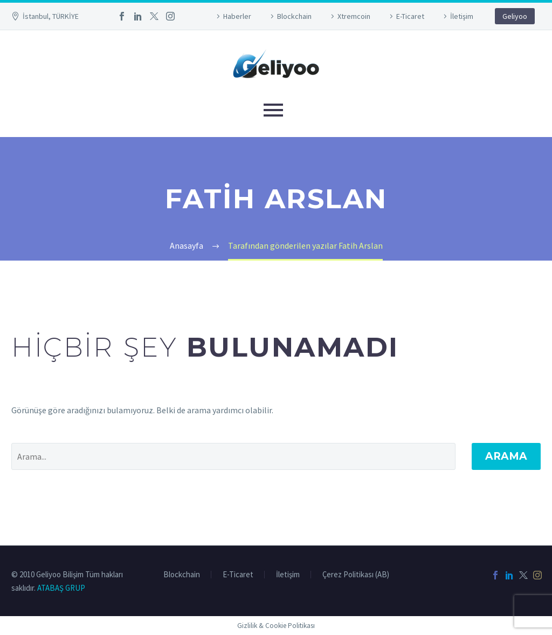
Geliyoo (514, 16)
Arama (506, 456)
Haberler (237, 16)
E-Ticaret (410, 16)
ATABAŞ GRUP (61, 588)
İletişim (461, 16)
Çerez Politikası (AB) (355, 575)
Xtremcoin (353, 16)
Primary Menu (273, 110)
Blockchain (294, 16)
